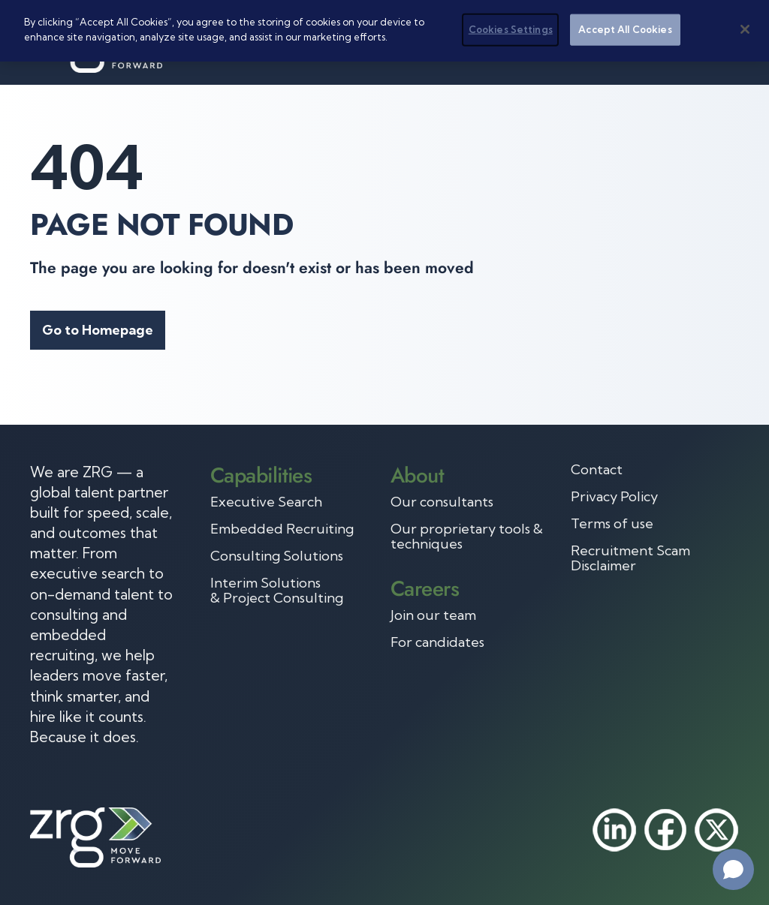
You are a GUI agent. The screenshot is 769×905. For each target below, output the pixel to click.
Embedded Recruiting (282, 529)
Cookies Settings (511, 29)
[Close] (744, 29)
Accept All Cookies (624, 29)
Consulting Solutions (276, 556)
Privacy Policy (614, 496)
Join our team (433, 615)
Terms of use (612, 523)
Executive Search (266, 502)
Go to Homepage (97, 329)
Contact (597, 469)
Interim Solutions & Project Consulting (276, 591)
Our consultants (442, 502)
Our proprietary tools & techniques (467, 537)
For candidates (437, 642)
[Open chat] (733, 869)
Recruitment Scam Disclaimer (630, 558)
